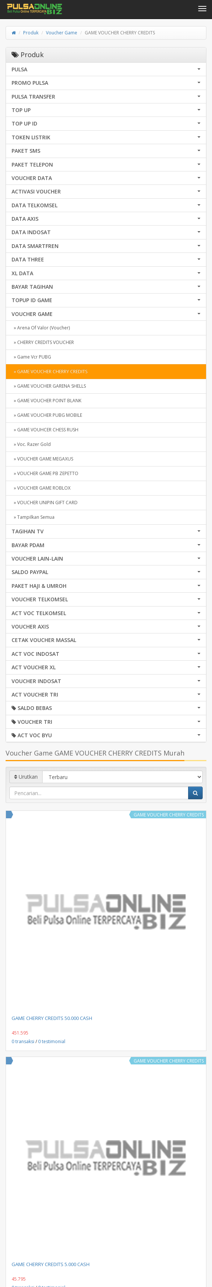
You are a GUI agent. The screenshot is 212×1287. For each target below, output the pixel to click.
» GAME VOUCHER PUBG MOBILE (47, 415)
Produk (30, 33)
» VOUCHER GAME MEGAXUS (42, 459)
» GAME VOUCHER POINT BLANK (46, 400)
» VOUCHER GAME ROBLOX (41, 488)
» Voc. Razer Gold (31, 444)
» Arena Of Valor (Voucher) (41, 328)
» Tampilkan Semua (33, 517)
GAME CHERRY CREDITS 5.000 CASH (51, 1264)
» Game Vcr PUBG (31, 357)
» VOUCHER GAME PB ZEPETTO (45, 473)
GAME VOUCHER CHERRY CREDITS (169, 815)
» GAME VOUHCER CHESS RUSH (45, 430)
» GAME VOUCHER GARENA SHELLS (49, 386)
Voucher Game (61, 33)
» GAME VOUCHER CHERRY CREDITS (49, 371)
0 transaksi (23, 1041)
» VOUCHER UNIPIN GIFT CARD (45, 502)
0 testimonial (51, 1041)
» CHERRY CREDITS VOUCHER (43, 342)
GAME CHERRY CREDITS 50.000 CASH (52, 1018)
